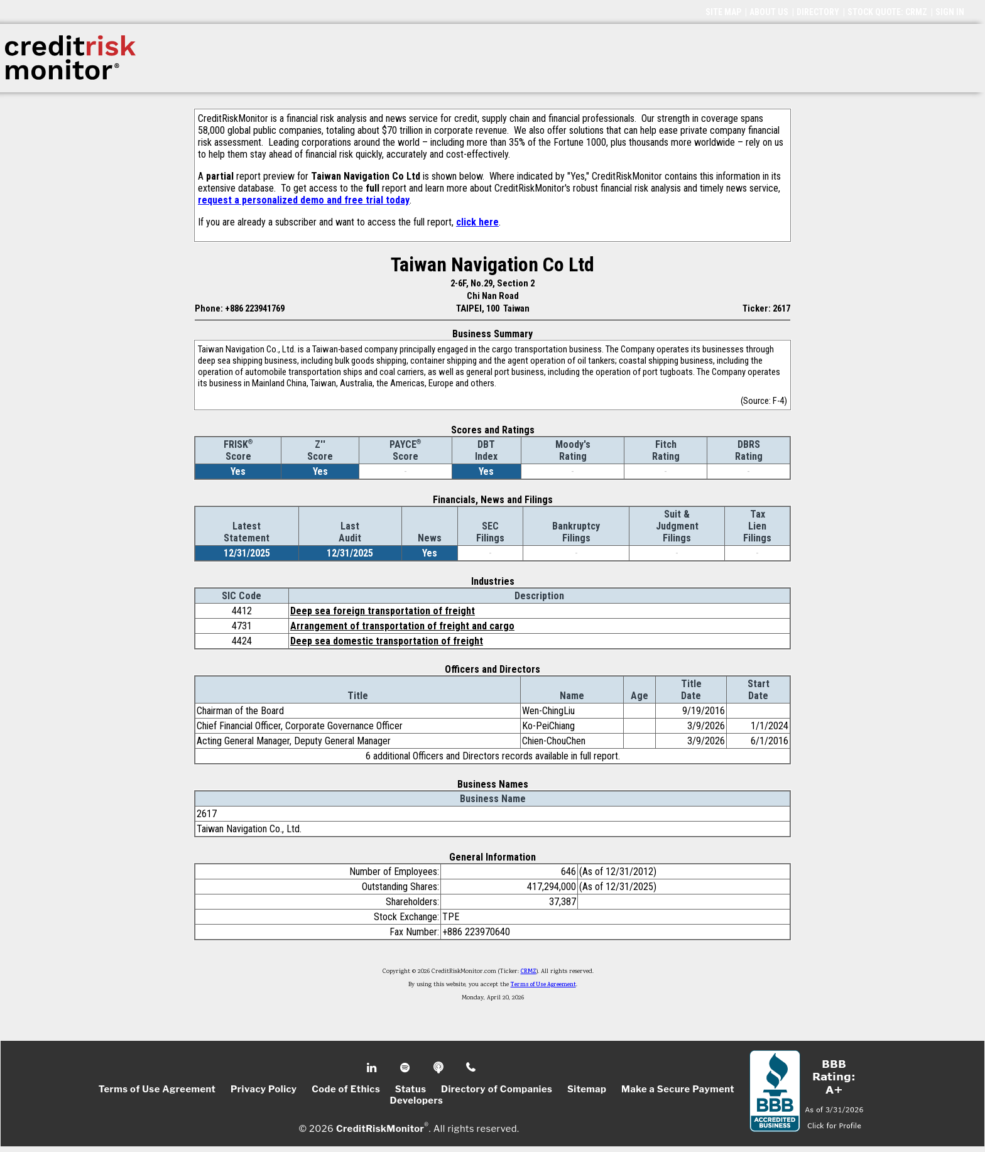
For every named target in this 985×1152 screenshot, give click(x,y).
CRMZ (528, 971)
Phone (471, 1067)
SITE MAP (723, 12)
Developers (417, 1100)
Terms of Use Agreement (543, 985)
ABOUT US (768, 12)
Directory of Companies (496, 1089)
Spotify (406, 1067)
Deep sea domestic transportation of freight (386, 641)
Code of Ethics (346, 1089)
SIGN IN (949, 12)
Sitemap (587, 1089)
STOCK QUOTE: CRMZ (887, 12)
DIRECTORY (818, 12)
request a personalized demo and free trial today (304, 200)
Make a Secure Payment (677, 1089)
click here (477, 222)
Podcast (439, 1067)
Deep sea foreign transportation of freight (382, 611)
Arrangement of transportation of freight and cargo (402, 626)
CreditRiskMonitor (380, 1128)
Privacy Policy (264, 1089)
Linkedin (373, 1067)
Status (411, 1089)
